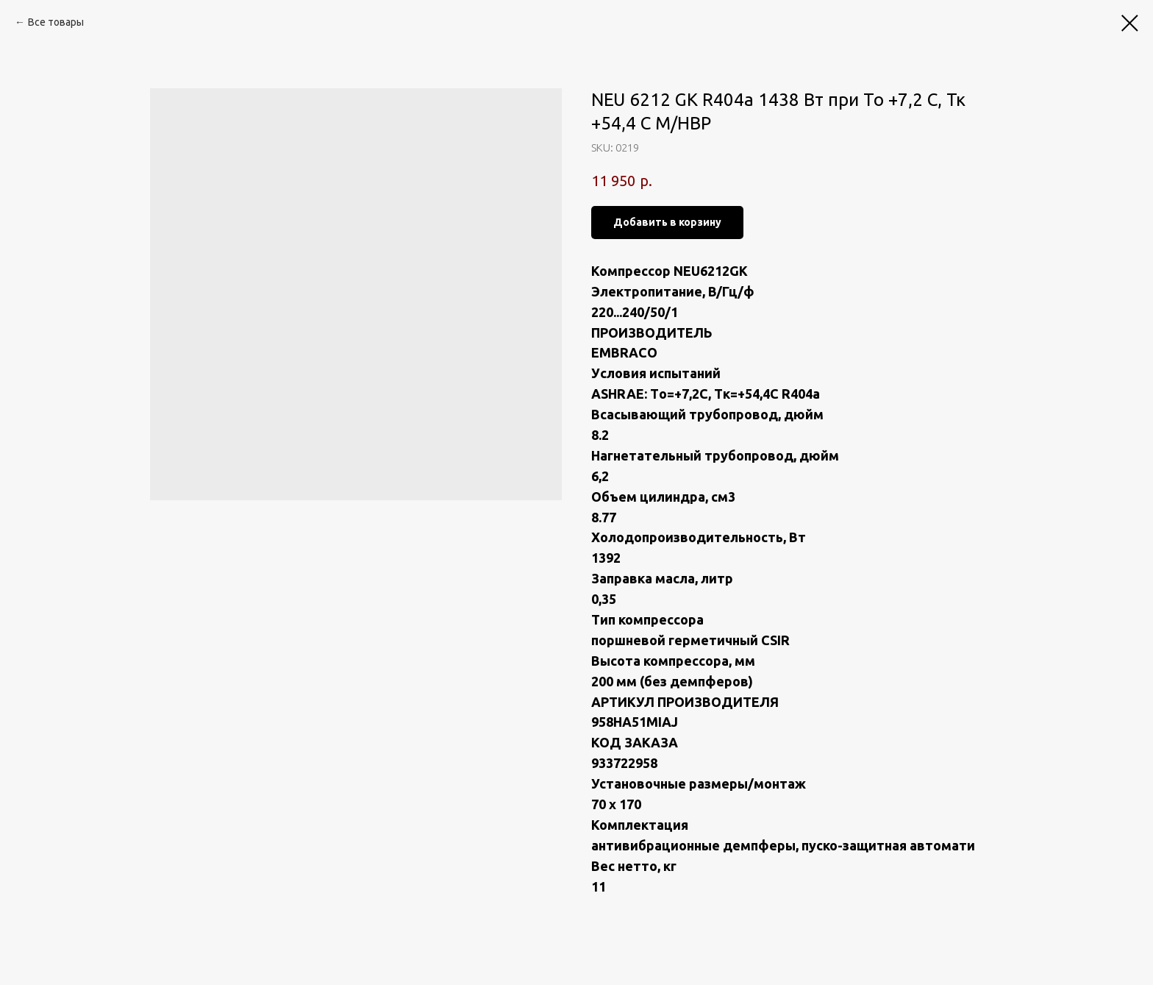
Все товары (56, 22)
